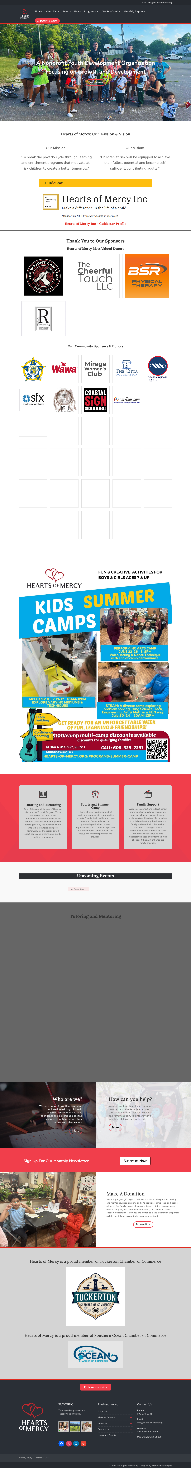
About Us (51, 11)
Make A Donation (107, 1417)
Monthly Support (134, 11)
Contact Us (103, 1429)
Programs (90, 11)
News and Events (107, 1435)
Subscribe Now (135, 1160)
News (77, 11)
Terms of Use (42, 1457)
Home (38, 11)
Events (67, 11)
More (75, 1131)
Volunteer (103, 1423)
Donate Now (95, 82)
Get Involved (110, 11)
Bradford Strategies (162, 1465)
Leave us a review (95, 1387)
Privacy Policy (25, 1457)
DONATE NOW (49, 20)
